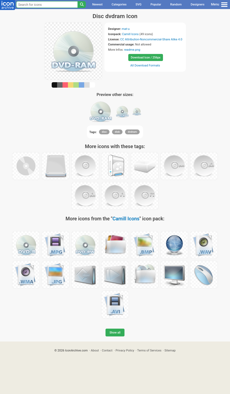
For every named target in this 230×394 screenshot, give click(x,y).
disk (117, 131)
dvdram (132, 131)
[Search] (82, 4)
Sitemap (170, 350)
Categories (119, 4)
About (95, 350)
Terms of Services (149, 350)
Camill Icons (130, 34)
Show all (114, 332)
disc (104, 131)
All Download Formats (145, 65)
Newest (97, 4)
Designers (197, 4)
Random (176, 4)
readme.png (132, 49)
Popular (156, 4)
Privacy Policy (124, 350)
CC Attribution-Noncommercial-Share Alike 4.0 (151, 39)
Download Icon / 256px (145, 57)
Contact (107, 350)
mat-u (126, 29)
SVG (138, 4)
